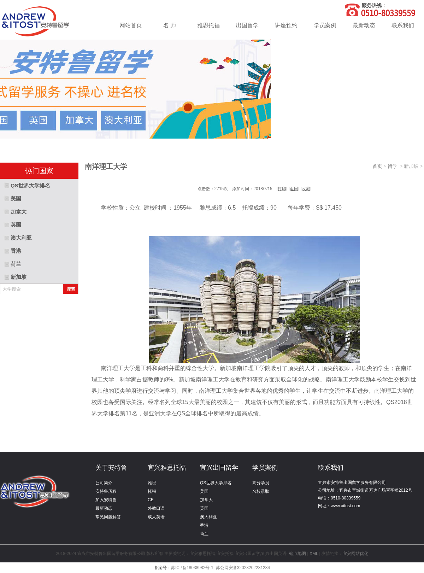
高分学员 (260, 482)
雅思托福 (208, 25)
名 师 (169, 25)
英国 (204, 508)
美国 (204, 491)
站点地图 (297, 553)
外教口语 (156, 508)
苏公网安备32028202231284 (243, 567)
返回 (294, 188)
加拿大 (206, 499)
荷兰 (204, 533)
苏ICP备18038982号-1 (192, 567)
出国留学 (247, 25)
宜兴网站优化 (355, 553)
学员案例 (325, 25)
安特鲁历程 (106, 491)
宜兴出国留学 (219, 467)
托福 (152, 491)
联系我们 (402, 25)
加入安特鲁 (106, 499)
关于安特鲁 (111, 467)
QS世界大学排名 (215, 482)
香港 (204, 525)
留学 (394, 166)
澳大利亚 (208, 516)
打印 (282, 188)
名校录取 (260, 491)
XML (314, 553)
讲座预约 (286, 25)
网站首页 (130, 25)
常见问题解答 (108, 516)
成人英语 (156, 516)
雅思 (152, 482)
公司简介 (103, 482)
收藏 (306, 188)
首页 (377, 166)
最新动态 (364, 25)
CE (151, 499)
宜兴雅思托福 (167, 467)
